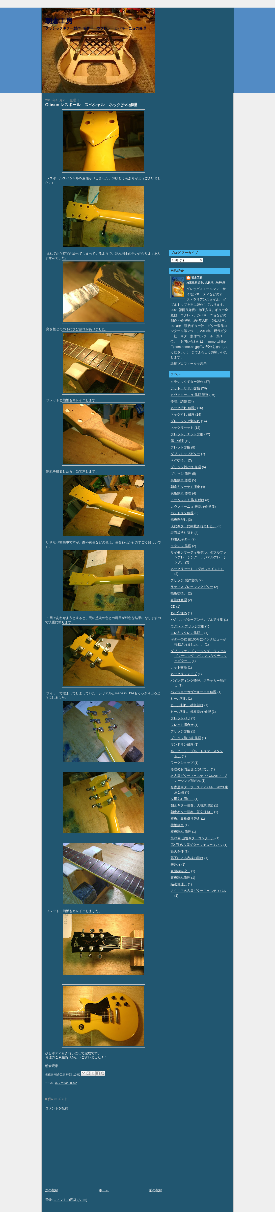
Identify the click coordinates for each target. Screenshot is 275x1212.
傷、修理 (177, 441)
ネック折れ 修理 (183, 414)
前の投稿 (155, 1190)
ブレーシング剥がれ (185, 421)
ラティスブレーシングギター (192, 587)
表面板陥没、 (180, 871)
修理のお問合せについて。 (190, 769)
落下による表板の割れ (187, 858)
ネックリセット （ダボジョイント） (197, 569)
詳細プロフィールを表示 (189, 364)
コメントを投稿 (56, 1108)
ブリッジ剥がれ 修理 (186, 467)
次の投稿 (51, 1190)
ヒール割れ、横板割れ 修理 (191, 712)
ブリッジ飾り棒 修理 (186, 738)
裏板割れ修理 (180, 878)
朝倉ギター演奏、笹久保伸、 (192, 812)
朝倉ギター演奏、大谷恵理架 (192, 805)
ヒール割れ (179, 698)
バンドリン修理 (182, 513)
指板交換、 (179, 593)
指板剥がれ (179, 519)
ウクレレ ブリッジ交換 (187, 626)
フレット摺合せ (182, 725)
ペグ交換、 (179, 460)
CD (173, 606)
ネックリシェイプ (184, 674)
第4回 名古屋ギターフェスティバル (197, 845)
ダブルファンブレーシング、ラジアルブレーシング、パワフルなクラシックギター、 (199, 656)
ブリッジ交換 (180, 731)
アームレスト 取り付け (187, 500)
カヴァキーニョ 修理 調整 (189, 395)
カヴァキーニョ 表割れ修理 (191, 506)
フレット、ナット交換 (187, 434)
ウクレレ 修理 (181, 546)
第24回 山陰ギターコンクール (192, 838)
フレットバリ (180, 718)
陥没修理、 (179, 884)
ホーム (104, 1190)
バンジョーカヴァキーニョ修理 (193, 692)
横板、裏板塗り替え (185, 818)
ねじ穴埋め (179, 613)
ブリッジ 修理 (181, 474)
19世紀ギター (180, 539)
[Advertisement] (103, 1149)
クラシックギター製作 (187, 382)
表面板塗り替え (182, 533)
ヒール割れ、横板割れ (187, 705)
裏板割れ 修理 (181, 480)
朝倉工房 (58, 21)
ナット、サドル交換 (185, 388)
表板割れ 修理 (181, 493)
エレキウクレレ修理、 (187, 633)
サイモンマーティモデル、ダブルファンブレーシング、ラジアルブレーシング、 (199, 557)
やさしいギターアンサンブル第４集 (197, 620)
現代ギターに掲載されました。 (193, 526)
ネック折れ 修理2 (66, 1082)
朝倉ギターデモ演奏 (185, 487)
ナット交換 (179, 667)
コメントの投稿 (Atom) (70, 1200)
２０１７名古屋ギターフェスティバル (198, 891)
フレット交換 (180, 447)
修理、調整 (179, 401)
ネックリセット (182, 428)
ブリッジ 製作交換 (184, 580)
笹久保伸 (177, 851)
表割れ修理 (179, 600)
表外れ (175, 864)
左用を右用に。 (182, 799)
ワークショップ (182, 763)
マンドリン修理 (182, 744)
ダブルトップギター (185, 454)
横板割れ (177, 825)
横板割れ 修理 (181, 832)
